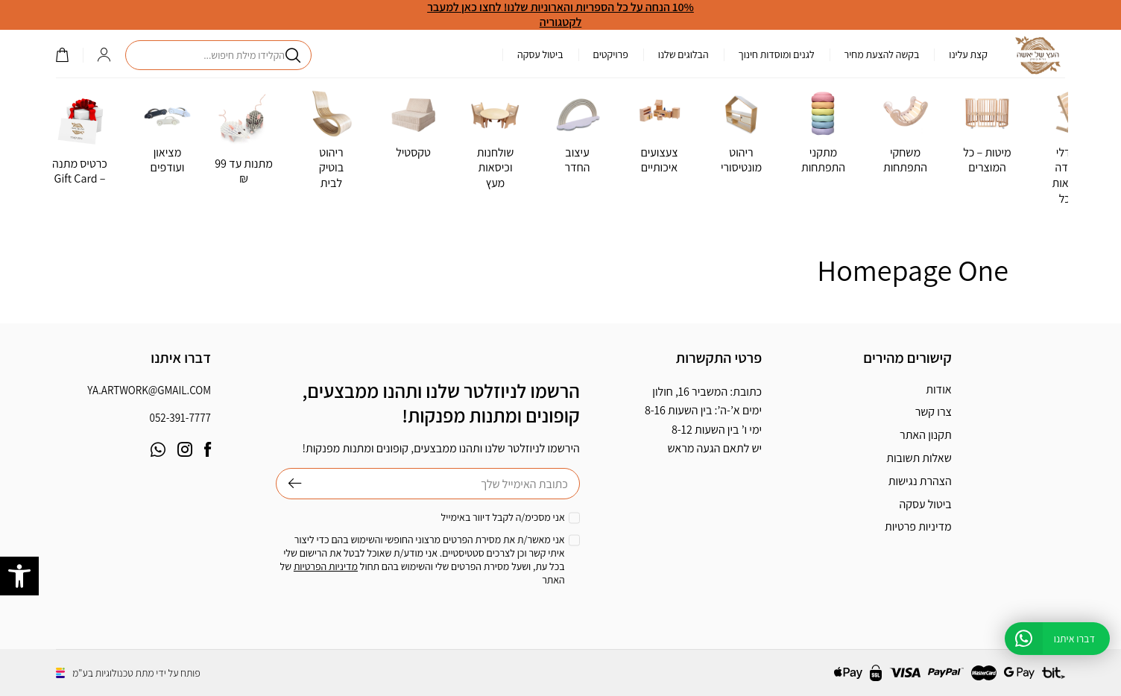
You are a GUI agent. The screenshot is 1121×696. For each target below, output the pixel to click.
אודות (938, 389)
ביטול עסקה (540, 54)
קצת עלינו (968, 54)
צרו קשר (933, 412)
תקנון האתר (926, 435)
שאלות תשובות (918, 458)
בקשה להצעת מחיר (882, 54)
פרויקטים (610, 54)
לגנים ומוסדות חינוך (777, 54)
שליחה (289, 484)
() (62, 55)
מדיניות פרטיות (918, 526)
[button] (19, 576)
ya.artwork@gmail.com (149, 390)
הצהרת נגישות (920, 481)
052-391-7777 (180, 418)
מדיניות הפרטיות (326, 566)
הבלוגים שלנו (683, 54)
